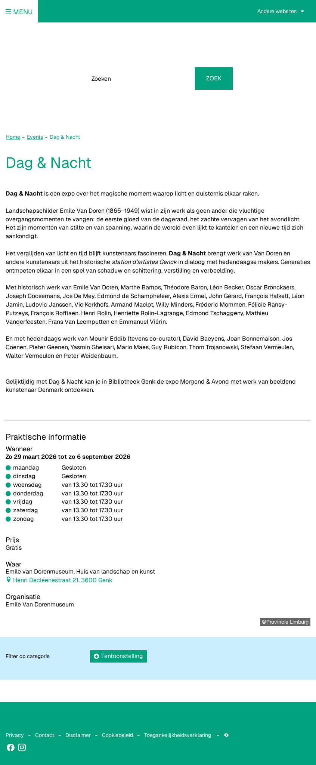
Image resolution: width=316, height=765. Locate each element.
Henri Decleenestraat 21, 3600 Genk (62, 580)
